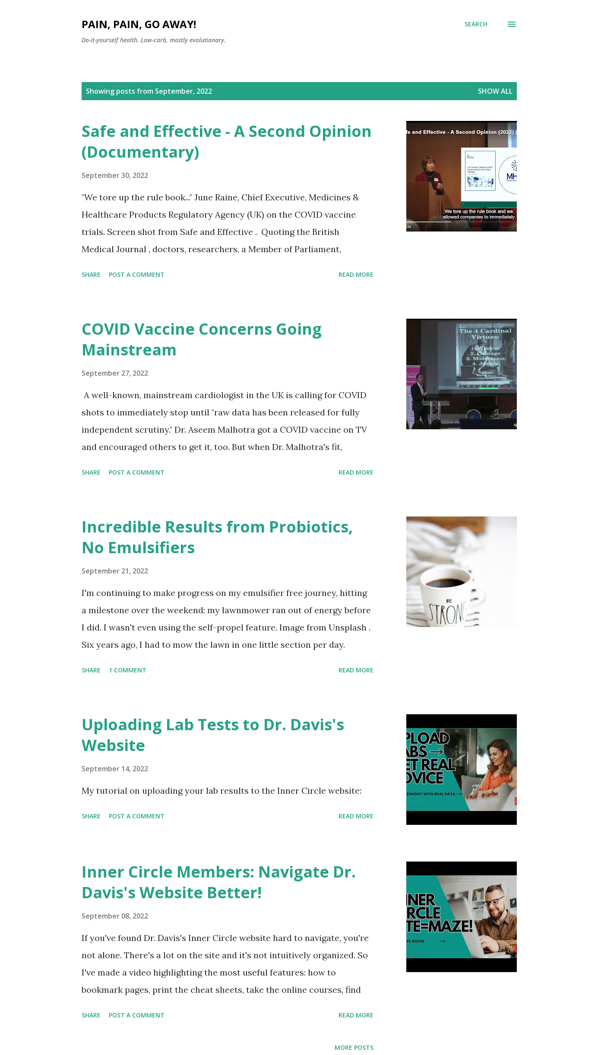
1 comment (127, 670)
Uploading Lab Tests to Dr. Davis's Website (213, 735)
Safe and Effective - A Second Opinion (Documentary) (227, 141)
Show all (495, 91)
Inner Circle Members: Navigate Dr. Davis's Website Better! (219, 882)
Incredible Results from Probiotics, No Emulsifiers (217, 537)
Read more (356, 274)
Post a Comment (137, 274)
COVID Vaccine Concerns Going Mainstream (202, 339)
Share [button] (91, 274)
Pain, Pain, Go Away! (139, 24)
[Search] (476, 24)
